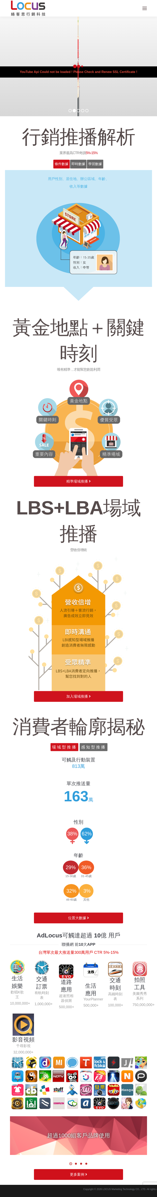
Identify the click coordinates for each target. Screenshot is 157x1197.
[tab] (61, 164)
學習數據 (95, 164)
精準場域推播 (78, 626)
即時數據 (78, 164)
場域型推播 (64, 923)
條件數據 (61, 164)
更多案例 (78, 1174)
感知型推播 (93, 923)
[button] (71, 1164)
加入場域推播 (78, 871)
